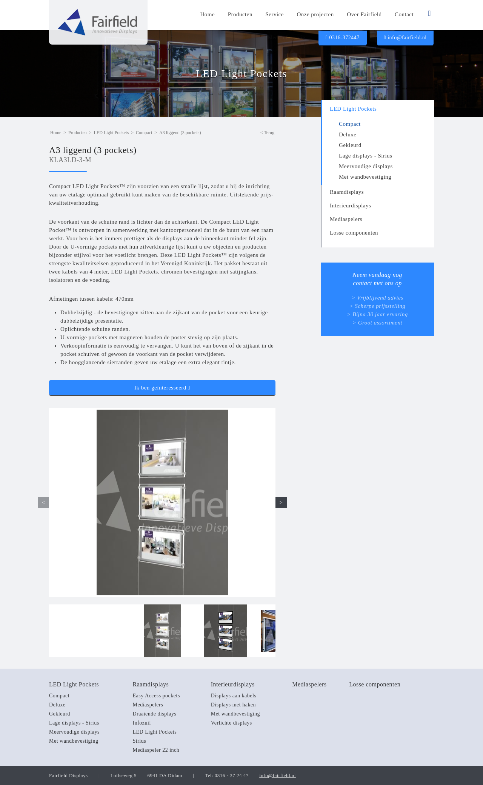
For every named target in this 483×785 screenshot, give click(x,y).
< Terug (267, 132)
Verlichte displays (231, 723)
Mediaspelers (346, 219)
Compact (350, 124)
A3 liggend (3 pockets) (180, 132)
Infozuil (142, 723)
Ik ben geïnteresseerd (162, 388)
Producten (77, 132)
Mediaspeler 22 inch (156, 750)
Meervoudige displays (366, 166)
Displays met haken (233, 705)
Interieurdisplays (350, 205)
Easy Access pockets (156, 695)
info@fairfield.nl (405, 37)
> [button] (281, 502)
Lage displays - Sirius (365, 156)
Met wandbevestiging (365, 177)
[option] (162, 502)
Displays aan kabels (234, 695)
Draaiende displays (155, 714)
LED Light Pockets (353, 109)
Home (55, 132)
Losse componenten (354, 233)
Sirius (139, 741)
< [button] (43, 502)
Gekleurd (350, 145)
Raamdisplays (347, 192)
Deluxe (347, 134)
